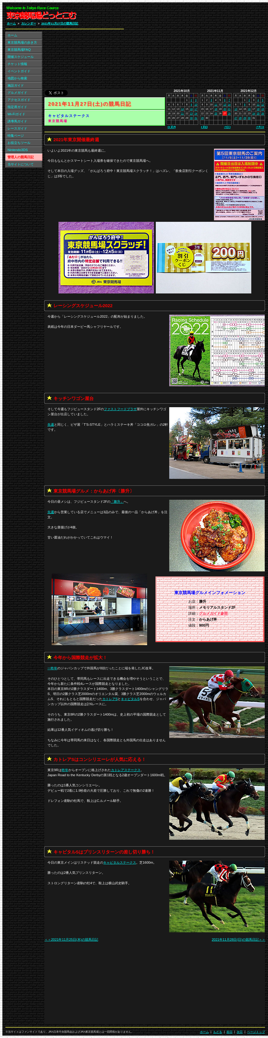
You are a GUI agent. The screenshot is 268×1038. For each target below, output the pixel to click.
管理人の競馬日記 (20, 157)
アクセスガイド (18, 100)
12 (262, 104)
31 (196, 117)
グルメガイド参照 (213, 613)
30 (191, 117)
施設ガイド (15, 85)
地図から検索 (17, 78)
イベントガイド (18, 71)
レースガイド (17, 128)
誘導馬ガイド (17, 121)
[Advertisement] (194, 47)
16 (191, 108)
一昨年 (52, 668)
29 (202, 117)
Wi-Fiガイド (16, 114)
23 (191, 113)
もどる (217, 1032)
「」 (117, 501)
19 (262, 108)
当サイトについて (20, 164)
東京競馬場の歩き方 (22, 42)
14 (182, 108)
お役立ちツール (18, 142)
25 (215, 113)
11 (215, 104)
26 (262, 113)
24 (196, 113)
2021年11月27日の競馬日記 (59, 23)
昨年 (65, 770)
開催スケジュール (20, 57)
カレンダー (28, 23)
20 (224, 108)
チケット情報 (17, 64)
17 (196, 108)
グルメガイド (17, 92)
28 (229, 113)
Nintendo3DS (17, 150)
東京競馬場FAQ (19, 49)
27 (235, 117)
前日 (229, 1032)
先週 (50, 424)
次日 (240, 1032)
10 (196, 104)
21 (182, 113)
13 (224, 104)
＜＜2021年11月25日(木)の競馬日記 (71, 939)
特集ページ (15, 135)
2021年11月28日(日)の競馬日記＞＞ (238, 939)
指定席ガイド (17, 107)
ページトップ (256, 1032)
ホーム (11, 23)
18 (215, 108)
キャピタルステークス (69, 116)
